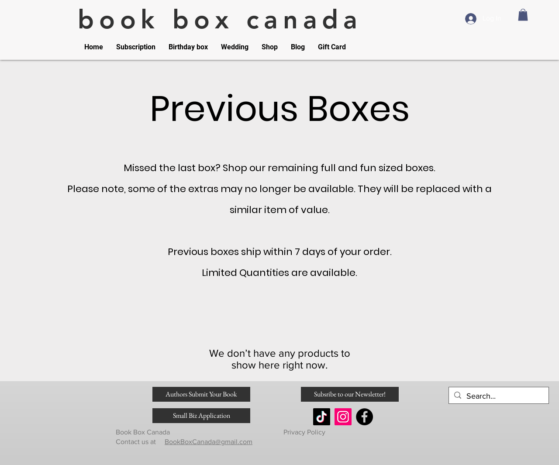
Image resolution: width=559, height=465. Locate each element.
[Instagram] (343, 416)
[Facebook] (364, 416)
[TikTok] (321, 416)
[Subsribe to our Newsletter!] (350, 394)
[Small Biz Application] (201, 415)
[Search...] (498, 396)
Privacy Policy (303, 432)
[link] (523, 15)
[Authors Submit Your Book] (201, 394)
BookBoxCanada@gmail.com (208, 441)
